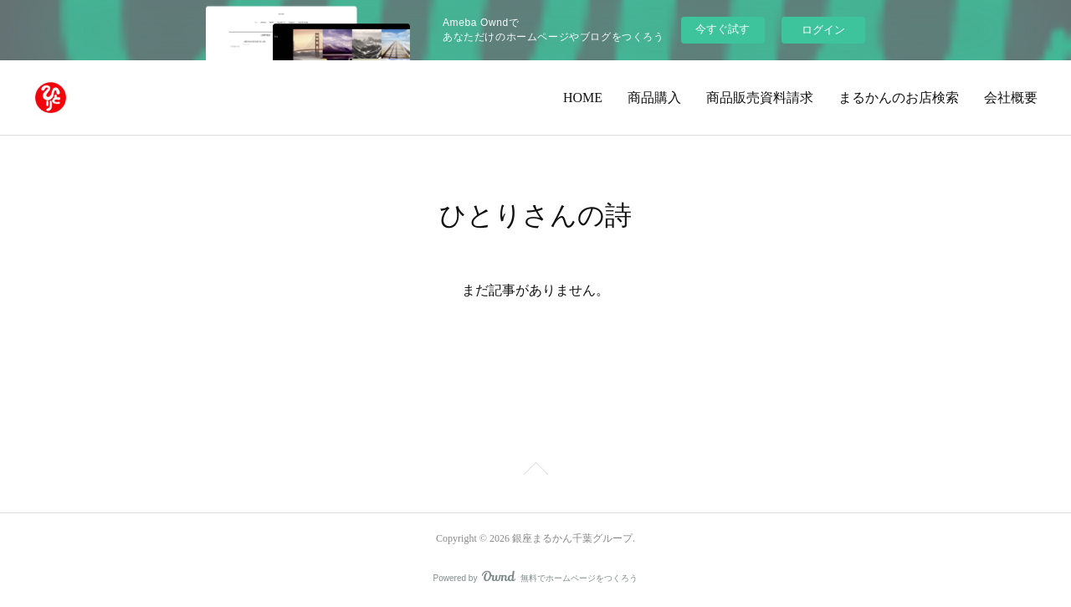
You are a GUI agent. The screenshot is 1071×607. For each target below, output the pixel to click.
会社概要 (1011, 97)
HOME (582, 97)
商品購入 (654, 97)
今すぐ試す (722, 29)
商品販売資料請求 (759, 97)
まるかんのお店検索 (898, 97)
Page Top (535, 471)
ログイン (823, 29)
